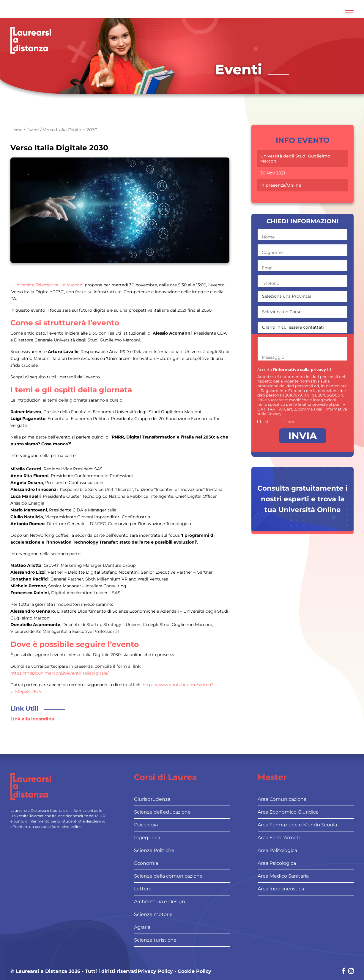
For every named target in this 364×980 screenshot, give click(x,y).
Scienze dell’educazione (162, 812)
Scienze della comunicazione (168, 876)
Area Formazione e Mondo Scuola (297, 825)
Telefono (270, 283)
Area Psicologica (277, 863)
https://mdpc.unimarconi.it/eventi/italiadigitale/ (59, 673)
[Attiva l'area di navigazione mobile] (349, 10)
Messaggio (273, 357)
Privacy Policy (155, 971)
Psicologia (146, 825)
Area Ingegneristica (281, 889)
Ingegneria (147, 837)
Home (16, 129)
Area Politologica (277, 850)
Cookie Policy (194, 971)
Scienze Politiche (154, 850)
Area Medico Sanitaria (283, 876)
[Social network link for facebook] (343, 971)
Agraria (142, 927)
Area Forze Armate (280, 837)
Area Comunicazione (282, 799)
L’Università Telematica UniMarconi (46, 285)
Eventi (32, 129)
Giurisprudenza (152, 799)
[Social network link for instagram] (351, 971)
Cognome (272, 252)
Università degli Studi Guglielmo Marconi (295, 159)
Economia (146, 863)
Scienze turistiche (155, 940)
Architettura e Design (159, 901)
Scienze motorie (153, 914)
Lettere (143, 889)
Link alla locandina (32, 719)
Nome (268, 237)
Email (268, 268)
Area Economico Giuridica (288, 812)
